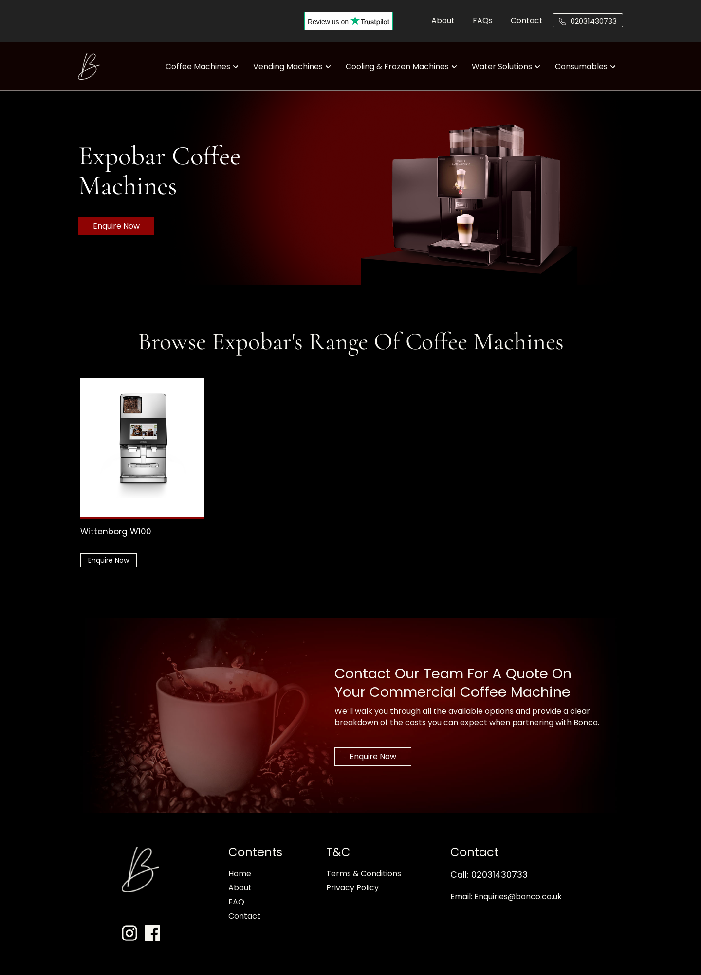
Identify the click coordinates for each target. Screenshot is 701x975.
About (443, 20)
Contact (527, 20)
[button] (588, 20)
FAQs (483, 20)
